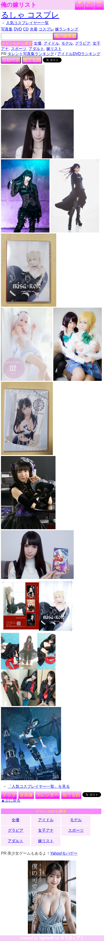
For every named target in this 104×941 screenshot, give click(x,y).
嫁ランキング (66, 29)
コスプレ (46, 29)
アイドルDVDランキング (78, 54)
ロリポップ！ (72, 938)
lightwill (46, 938)
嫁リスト (79, 4)
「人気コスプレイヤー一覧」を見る (39, 786)
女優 (37, 43)
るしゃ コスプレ (30, 14)
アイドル (51, 43)
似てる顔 (32, 60)
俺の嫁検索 (65, 36)
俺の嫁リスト (19, 5)
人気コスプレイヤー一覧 (27, 23)
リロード (11, 60)
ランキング (89, 4)
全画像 (26, 795)
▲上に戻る (10, 800)
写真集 (7, 29)
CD (26, 29)
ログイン (99, 4)
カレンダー (47, 795)
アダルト (36, 49)
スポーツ (18, 49)
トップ (9, 795)
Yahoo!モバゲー (64, 853)
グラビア (82, 43)
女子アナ (46, 830)
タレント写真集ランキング (31, 54)
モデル (67, 43)
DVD (18, 29)
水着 (34, 29)
